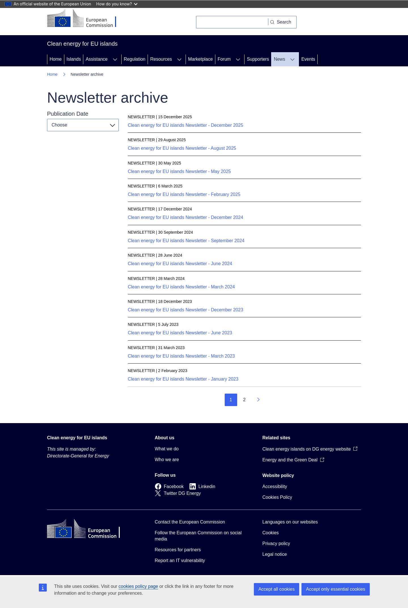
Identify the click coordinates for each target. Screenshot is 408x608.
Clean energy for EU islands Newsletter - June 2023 (180, 332)
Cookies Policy (277, 497)
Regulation (135, 59)
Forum (224, 59)
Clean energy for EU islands (77, 437)
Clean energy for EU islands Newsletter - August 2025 (182, 148)
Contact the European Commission (190, 522)
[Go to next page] (258, 400)
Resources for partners (178, 549)
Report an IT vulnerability (180, 560)
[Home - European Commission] (86, 18)
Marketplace (200, 59)
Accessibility (274, 486)
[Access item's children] (115, 59)
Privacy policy (276, 543)
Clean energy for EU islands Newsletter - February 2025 (184, 194)
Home (56, 59)
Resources (161, 59)
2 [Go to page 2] (244, 399)
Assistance (96, 59)
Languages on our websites (290, 522)
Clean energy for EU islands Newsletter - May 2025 (179, 171)
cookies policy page (138, 586)
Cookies (270, 532)
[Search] (232, 22)
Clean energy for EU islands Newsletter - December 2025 (185, 125)
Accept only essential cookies (335, 589)
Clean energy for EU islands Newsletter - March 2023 (181, 356)
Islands (74, 59)
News (279, 59)
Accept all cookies (276, 589)
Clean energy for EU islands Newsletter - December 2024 (185, 217)
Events (308, 59)
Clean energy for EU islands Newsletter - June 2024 (180, 263)
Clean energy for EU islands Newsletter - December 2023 (185, 309)
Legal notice (274, 554)
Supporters (258, 59)
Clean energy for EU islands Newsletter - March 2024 (181, 286)
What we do (166, 448)
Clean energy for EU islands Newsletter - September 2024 (186, 240)
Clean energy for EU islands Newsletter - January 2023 (183, 379)
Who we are (167, 459)
